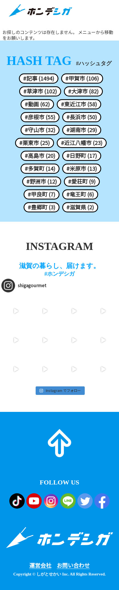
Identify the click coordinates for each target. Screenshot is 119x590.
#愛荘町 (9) (82, 181)
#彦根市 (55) (40, 117)
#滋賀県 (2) (80, 207)
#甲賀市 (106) (82, 78)
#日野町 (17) (81, 155)
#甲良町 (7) (41, 194)
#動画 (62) (37, 104)
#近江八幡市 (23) (82, 142)
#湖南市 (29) (81, 129)
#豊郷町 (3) (41, 207)
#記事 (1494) (38, 78)
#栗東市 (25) (34, 142)
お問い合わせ (73, 565)
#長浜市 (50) (81, 117)
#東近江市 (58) (79, 104)
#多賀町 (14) (40, 168)
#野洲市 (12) (41, 181)
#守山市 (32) (40, 129)
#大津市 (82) (83, 91)
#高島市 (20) (40, 155)
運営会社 (40, 565)
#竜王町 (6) (80, 194)
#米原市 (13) (81, 168)
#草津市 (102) (40, 91)
